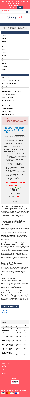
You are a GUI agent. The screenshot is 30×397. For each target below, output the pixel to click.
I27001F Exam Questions (8, 114)
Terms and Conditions (15, 199)
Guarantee (4, 374)
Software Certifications (11, 27)
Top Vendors (5, 32)
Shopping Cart (5, 10)
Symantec (5, 52)
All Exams (4, 367)
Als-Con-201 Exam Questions (9, 103)
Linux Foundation (6, 44)
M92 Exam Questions (7, 88)
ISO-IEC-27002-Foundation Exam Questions (12, 91)
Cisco (4, 41)
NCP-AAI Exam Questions (8, 94)
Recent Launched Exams (7, 74)
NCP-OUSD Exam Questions (9, 83)
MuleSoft (4, 63)
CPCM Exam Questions (7, 108)
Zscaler (4, 69)
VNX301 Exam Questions (8, 97)
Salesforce (5, 49)
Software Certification (22, 27)
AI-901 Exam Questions (8, 100)
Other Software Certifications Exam (10, 306)
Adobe (4, 35)
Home (3, 27)
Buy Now (25, 325)
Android (4, 38)
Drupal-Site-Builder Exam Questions (10, 80)
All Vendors (4, 366)
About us (4, 373)
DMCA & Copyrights (6, 376)
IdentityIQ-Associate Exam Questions (11, 86)
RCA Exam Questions (7, 111)
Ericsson (4, 66)
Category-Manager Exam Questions (10, 77)
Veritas (4, 55)
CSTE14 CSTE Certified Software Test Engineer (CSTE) (7, 354)
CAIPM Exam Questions (8, 105)
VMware (4, 58)
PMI (3, 46)
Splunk (4, 60)
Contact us (4, 372)
